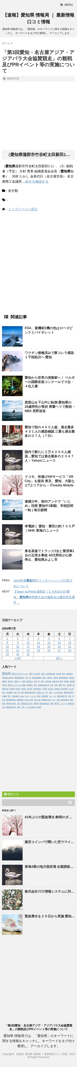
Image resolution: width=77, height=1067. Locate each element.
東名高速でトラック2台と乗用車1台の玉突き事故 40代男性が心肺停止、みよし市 (49, 555)
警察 (23, 681)
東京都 (10, 681)
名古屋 (50, 689)
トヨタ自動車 (30, 707)
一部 (22, 707)
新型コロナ (41, 692)
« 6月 (18, 658)
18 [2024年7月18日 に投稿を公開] (38, 646)
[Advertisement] (38, 116)
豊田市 (56, 703)
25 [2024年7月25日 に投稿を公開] (38, 650)
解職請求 (20, 700)
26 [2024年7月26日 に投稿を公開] (48, 650)
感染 (43, 674)
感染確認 (15, 696)
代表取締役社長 (43, 685)
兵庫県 (11, 689)
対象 (42, 681)
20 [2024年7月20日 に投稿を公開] (59, 646)
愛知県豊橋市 (37, 678)
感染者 (49, 678)
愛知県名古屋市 (8, 678)
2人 (65, 703)
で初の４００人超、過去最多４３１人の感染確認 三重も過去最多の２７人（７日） (50, 431)
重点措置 (64, 689)
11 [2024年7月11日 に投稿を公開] (38, 642)
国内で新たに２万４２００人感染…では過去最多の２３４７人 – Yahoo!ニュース (49, 456)
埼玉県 (29, 689)
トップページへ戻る (23, 209)
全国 (55, 685)
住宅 (50, 692)
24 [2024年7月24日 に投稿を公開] (28, 650)
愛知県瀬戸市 (62, 696)
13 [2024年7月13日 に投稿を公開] (59, 642)
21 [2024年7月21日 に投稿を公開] (69, 646)
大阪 (58, 700)
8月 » (59, 658)
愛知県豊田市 (19, 678)
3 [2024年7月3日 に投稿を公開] (28, 638)
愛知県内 (69, 674)
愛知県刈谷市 (46, 700)
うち (50, 696)
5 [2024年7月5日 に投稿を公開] (48, 638)
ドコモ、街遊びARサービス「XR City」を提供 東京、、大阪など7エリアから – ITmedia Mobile (50, 481)
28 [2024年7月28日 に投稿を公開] (69, 650)
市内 (69, 696)
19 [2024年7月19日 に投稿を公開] (48, 646)
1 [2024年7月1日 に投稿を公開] (7, 638)
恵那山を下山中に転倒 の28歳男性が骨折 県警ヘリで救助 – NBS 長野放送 (50, 407)
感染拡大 (29, 681)
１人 (62, 703)
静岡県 (69, 685)
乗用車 (36, 703)
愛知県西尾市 (44, 703)
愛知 (44, 678)
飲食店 (17, 689)
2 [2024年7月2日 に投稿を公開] (17, 638)
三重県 (55, 678)
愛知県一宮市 (32, 685)
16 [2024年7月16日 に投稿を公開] (17, 646)
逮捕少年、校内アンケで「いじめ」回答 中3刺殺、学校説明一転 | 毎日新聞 (49, 506)
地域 (38, 696)
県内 (31, 674)
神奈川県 (55, 681)
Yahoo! (22, 696)
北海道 (23, 689)
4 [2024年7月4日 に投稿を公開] (38, 638)
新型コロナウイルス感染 (17, 685)
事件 (61, 681)
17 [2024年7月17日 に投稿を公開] (28, 646)
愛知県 (6, 673)
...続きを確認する (35, 181)
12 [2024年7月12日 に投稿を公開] (48, 642)
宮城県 (38, 707)
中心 (64, 685)
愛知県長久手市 (27, 703)
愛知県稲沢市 (11, 707)
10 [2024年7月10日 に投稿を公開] (28, 642)
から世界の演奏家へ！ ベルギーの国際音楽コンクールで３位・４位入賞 (50, 382)
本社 (27, 678)
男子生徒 (37, 700)
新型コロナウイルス (19, 674)
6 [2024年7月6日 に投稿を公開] (59, 638)
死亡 (9, 696)
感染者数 (44, 696)
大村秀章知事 (50, 674)
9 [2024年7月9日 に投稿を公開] (17, 642)
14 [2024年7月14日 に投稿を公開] (69, 642)
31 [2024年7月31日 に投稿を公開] (28, 654)
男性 (63, 674)
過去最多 (9, 692)
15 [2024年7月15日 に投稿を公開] (7, 646)
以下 (54, 700)
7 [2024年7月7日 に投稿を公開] (69, 638)
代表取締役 (37, 689)
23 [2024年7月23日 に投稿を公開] (17, 650)
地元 (15, 692)
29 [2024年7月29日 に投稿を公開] (7, 654)
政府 (22, 692)
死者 (3, 703)
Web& (26, 700)
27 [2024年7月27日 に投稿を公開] (59, 650)
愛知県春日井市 (30, 692)
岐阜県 (58, 674)
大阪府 (16, 681)
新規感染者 (65, 700)
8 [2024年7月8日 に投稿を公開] (7, 642)
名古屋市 (37, 674)
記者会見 (57, 689)
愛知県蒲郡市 (11, 700)
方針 (18, 703)
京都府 (4, 696)
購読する (11, 794)
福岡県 (66, 681)
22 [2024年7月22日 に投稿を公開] (7, 650)
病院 (18, 707)
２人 (54, 696)
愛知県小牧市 (11, 703)
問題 (52, 703)
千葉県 (44, 689)
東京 (51, 685)
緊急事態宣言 (64, 678)
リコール (33, 696)
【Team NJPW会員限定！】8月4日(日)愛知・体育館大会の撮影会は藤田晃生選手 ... (44, 597)
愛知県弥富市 (69, 692)
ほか (27, 696)
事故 (71, 700)
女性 (35, 681)
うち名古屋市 (58, 692)
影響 (60, 685)
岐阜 (31, 700)
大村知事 (48, 681)
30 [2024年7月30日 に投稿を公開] (17, 654)
